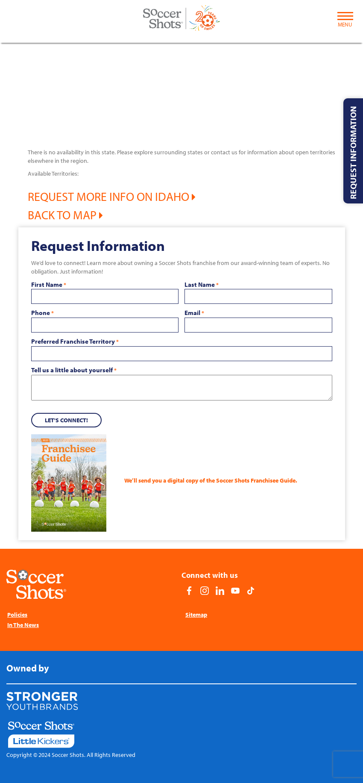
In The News (23, 625)
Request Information (353, 152)
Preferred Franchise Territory (75, 341)
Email (194, 313)
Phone (42, 313)
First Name (48, 284)
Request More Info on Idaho (112, 196)
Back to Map (65, 214)
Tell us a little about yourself (74, 370)
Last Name (201, 284)
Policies (17, 614)
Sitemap (196, 614)
